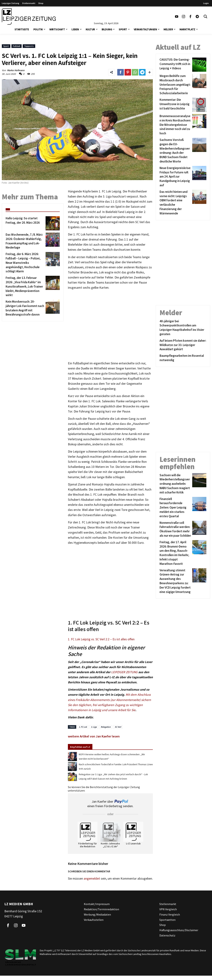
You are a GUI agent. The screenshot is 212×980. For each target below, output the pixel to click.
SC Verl (118, 726)
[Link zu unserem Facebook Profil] (190, 16)
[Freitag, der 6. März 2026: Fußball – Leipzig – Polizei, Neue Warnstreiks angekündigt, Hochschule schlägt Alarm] (25, 263)
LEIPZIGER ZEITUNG (124, 672)
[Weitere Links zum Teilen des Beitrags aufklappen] (149, 72)
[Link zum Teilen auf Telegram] (142, 72)
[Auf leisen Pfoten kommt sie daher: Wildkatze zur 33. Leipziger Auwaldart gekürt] (183, 345)
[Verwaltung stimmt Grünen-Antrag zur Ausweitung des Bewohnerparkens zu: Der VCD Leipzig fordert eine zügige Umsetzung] (175, 581)
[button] (44, 29)
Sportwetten (167, 920)
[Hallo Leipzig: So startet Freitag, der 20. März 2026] (25, 223)
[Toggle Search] (205, 16)
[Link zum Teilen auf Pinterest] (128, 72)
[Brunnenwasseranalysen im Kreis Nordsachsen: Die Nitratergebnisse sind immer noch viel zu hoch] (175, 125)
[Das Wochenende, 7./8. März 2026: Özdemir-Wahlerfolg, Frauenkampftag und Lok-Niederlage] (25, 241)
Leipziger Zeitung (10, 3)
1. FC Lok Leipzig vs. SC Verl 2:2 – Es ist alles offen (101, 639)
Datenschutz (167, 935)
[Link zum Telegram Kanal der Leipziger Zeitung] (197, 16)
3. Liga (94, 726)
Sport (123, 29)
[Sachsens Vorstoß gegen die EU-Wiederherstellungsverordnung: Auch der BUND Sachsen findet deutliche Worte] (175, 151)
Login (206, 3)
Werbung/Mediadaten (97, 914)
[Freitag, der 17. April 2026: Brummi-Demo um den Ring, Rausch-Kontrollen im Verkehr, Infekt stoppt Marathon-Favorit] (175, 553)
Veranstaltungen (145, 29)
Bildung (107, 29)
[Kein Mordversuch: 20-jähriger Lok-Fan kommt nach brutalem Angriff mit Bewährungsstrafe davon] (25, 308)
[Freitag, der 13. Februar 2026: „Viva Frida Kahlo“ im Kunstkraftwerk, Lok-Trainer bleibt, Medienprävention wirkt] (25, 286)
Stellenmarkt (28, 3)
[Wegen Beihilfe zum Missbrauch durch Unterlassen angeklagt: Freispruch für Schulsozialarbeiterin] (175, 84)
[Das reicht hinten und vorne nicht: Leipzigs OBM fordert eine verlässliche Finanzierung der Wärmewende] (175, 203)
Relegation (106, 726)
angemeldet (92, 879)
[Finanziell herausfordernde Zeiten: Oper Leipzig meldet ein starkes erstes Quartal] (175, 508)
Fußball (16, 46)
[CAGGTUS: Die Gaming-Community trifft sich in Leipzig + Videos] (175, 65)
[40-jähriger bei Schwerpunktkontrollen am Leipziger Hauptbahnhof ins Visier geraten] (183, 327)
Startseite (22, 29)
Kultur (90, 29)
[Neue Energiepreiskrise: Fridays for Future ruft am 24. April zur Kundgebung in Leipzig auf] (175, 177)
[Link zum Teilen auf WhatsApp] (135, 72)
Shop (40, 3)
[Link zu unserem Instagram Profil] (183, 16)
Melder (168, 29)
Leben (75, 29)
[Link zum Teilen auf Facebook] (120, 72)
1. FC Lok (83, 726)
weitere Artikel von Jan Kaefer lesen (94, 736)
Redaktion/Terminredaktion (101, 909)
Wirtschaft (57, 29)
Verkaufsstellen (93, 920)
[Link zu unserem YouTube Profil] (176, 16)
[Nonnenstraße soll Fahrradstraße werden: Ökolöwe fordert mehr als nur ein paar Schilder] (175, 529)
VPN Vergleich (168, 909)
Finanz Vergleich (169, 914)
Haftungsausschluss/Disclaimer (178, 930)
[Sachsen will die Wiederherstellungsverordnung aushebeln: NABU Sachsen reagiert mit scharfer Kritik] (175, 484)
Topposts (29, 46)
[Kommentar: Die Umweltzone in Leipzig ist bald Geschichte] (175, 105)
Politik (38, 29)
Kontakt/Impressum (97, 904)
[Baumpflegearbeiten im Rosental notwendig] (183, 358)
